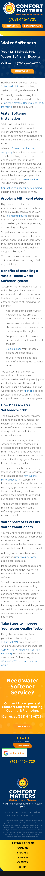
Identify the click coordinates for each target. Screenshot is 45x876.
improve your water (26, 556)
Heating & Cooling (23, 843)
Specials (22, 852)
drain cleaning (30, 179)
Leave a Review (22, 745)
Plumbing (23, 847)
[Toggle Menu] (22, 33)
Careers (22, 862)
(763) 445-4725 (29, 63)
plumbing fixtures (17, 215)
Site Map (34, 815)
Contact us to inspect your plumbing (21, 187)
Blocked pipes (13, 348)
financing (29, 390)
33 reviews (26, 741)
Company (22, 857)
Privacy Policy (23, 815)
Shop (22, 866)
